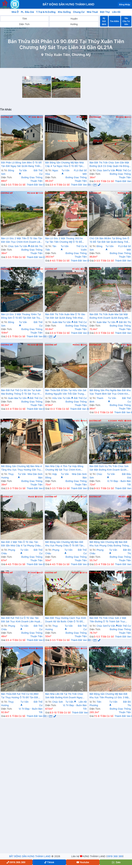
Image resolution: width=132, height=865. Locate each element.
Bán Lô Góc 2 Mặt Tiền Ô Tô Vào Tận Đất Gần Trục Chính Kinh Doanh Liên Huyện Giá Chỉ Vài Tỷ (21, 240)
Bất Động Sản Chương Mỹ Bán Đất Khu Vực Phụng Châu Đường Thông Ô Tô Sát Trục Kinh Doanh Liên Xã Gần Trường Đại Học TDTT (109, 544)
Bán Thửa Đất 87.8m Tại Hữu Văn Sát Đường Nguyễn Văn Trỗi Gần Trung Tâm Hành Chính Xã (65, 392)
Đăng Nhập (124, 4)
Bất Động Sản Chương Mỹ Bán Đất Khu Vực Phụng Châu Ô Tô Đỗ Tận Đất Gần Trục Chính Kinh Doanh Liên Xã (65, 544)
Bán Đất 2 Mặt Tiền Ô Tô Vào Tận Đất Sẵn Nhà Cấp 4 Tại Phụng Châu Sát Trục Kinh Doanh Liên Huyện (20, 544)
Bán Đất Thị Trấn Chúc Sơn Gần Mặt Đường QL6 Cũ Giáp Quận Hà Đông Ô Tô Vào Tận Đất (109, 164)
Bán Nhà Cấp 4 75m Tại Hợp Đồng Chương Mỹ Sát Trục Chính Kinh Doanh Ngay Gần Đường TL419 (64, 468)
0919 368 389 (115, 856)
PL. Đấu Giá (27, 11)
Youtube (83, 862)
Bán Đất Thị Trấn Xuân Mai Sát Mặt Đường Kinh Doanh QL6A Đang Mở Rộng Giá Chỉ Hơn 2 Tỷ (109, 316)
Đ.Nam (120, 117)
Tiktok (49, 862)
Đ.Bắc (76, 421)
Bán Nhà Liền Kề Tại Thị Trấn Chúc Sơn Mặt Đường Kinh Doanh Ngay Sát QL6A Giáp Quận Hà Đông (64, 695)
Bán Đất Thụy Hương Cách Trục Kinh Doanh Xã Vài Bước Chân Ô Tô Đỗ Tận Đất (65, 619)
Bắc (33, 421)
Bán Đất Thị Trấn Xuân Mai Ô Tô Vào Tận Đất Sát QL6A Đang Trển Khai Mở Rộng (65, 316)
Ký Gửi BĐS (104, 21)
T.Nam (32, 117)
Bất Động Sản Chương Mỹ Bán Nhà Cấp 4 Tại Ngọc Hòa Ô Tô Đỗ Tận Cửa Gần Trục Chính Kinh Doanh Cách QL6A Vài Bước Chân (64, 164)
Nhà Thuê (92, 11)
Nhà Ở (15, 11)
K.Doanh (112, 421)
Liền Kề (116, 11)
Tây (79, 117)
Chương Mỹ (7, 117)
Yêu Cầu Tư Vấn (126, 21)
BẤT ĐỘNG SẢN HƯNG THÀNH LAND (30, 856)
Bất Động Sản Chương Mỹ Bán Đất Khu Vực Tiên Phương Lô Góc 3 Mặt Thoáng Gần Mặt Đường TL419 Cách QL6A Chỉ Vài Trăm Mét (110, 695)
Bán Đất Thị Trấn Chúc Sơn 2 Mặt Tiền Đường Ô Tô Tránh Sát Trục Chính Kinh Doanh (108, 619)
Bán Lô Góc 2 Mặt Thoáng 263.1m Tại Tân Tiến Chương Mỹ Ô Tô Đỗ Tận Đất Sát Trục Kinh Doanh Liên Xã (65, 240)
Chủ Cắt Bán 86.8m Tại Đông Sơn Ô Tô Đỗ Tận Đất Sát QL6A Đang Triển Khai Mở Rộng (109, 240)
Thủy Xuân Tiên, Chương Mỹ (68, 55)
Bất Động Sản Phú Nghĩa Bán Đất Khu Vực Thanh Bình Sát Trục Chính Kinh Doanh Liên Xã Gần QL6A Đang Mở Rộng (110, 392)
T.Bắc (76, 269)
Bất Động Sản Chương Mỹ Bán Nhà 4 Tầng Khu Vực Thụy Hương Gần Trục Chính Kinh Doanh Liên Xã (21, 468)
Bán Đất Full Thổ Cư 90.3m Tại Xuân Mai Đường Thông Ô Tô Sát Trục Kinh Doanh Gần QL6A (21, 392)
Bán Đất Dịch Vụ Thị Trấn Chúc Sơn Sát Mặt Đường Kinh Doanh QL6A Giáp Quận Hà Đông (109, 468)
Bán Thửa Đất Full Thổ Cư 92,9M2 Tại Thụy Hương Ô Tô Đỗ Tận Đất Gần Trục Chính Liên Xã (20, 695)
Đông (121, 193)
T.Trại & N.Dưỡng (45, 11)
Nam (31, 497)
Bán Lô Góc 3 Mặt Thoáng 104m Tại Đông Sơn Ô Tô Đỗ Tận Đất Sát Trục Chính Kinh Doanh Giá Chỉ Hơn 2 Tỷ (21, 316)
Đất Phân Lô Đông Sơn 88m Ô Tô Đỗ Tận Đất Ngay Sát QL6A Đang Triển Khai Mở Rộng (21, 164)
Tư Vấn (112, 170)
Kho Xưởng (64, 11)
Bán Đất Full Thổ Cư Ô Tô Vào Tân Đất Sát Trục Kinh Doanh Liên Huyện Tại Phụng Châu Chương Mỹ (21, 619)
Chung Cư (79, 11)
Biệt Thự (105, 11)
